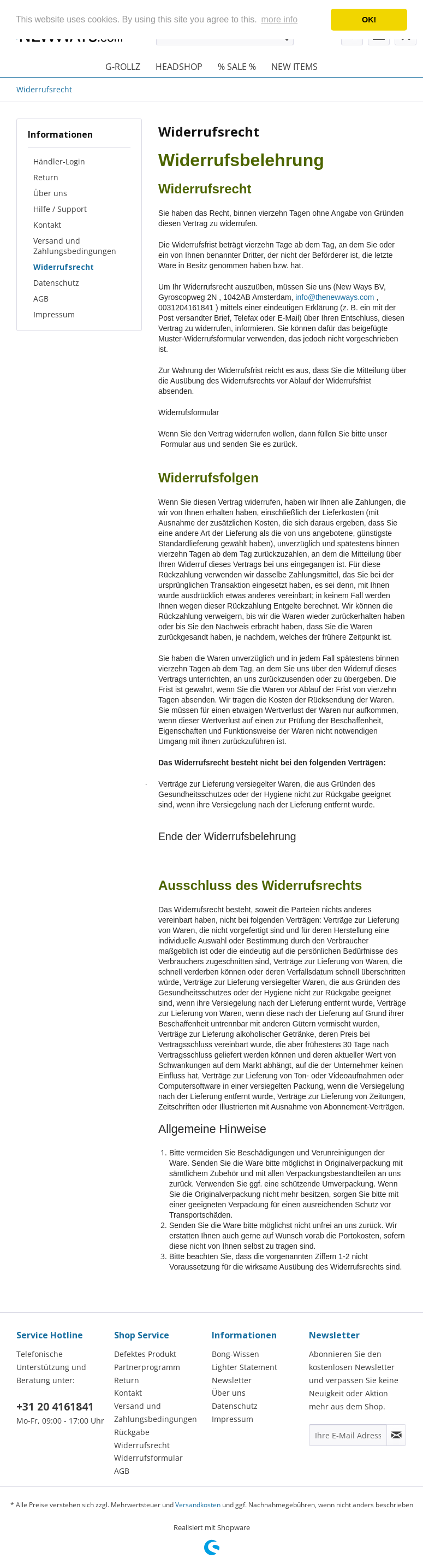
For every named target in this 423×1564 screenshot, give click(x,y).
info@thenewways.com (334, 297)
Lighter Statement (244, 1367)
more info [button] (279, 19)
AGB (41, 298)
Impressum (54, 314)
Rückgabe (132, 1432)
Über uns (50, 193)
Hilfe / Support (60, 209)
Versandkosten (198, 1504)
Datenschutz (56, 283)
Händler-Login (59, 161)
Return (45, 177)
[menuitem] (123, 66)
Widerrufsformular (148, 1458)
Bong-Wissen (235, 1354)
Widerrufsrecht (63, 267)
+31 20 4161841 (55, 1407)
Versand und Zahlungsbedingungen (74, 245)
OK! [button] (369, 19)
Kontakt (47, 225)
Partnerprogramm (147, 1367)
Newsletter (232, 1380)
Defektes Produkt (145, 1354)
